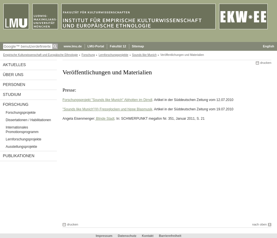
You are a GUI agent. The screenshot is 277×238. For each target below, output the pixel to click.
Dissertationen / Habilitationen (28, 120)
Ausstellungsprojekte (21, 147)
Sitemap (138, 46)
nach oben (259, 224)
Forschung (88, 54)
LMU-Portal (96, 46)
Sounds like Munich (144, 54)
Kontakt (147, 235)
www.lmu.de (73, 46)
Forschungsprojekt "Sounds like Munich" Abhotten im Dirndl (107, 100)
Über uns (13, 74)
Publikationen (18, 155)
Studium (12, 94)
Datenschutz (127, 235)
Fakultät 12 (118, 46)
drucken (265, 62)
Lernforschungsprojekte (113, 54)
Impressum (104, 235)
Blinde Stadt (104, 119)
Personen (14, 84)
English (268, 46)
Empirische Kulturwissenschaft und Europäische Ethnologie (40, 54)
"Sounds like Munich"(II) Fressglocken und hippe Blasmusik (107, 109)
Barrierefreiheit (170, 235)
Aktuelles (14, 64)
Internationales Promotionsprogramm (22, 129)
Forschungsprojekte (21, 113)
